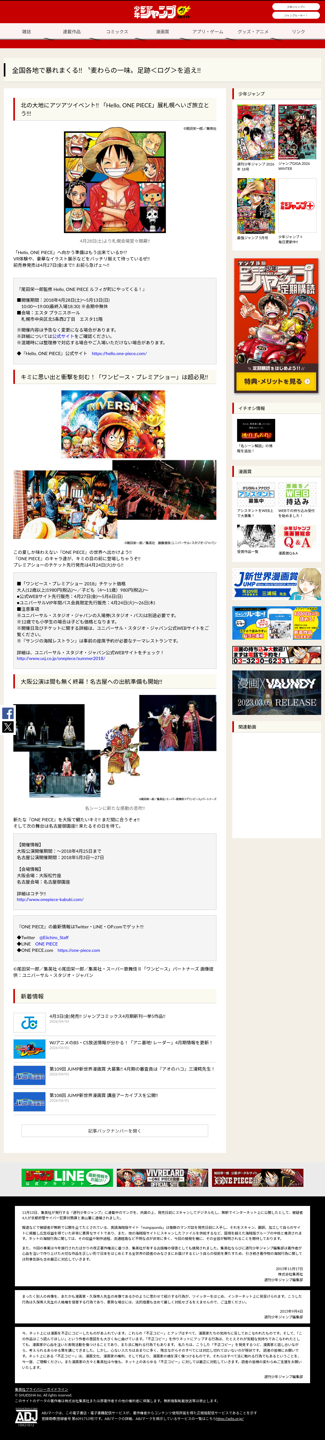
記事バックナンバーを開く (115, 1131)
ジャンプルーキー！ (296, 15)
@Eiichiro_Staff (54, 937)
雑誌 (26, 31)
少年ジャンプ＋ (296, 7)
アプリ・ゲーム (207, 31)
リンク (298, 31)
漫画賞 (162, 31)
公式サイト (63, 336)
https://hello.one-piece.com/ (119, 353)
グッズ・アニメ (253, 31)
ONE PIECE (46, 943)
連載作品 (72, 31)
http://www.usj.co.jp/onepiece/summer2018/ (61, 658)
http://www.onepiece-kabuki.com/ (50, 899)
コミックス (117, 31)
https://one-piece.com (79, 950)
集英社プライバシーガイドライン (41, 1389)
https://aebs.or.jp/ (230, 1418)
